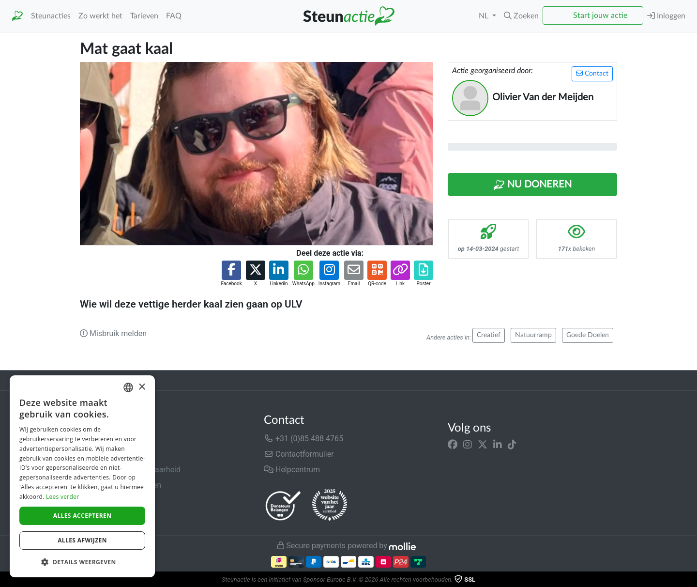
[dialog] (82, 476)
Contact (592, 73)
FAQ (174, 16)
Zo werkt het (100, 16)
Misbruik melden (113, 333)
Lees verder (62, 497)
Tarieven (144, 16)
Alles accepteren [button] (82, 515)
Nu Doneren (532, 185)
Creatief (488, 335)
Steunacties (51, 16)
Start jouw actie (600, 15)
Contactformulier (299, 454)
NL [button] (484, 16)
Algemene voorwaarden (120, 485)
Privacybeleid (102, 500)
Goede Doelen (587, 335)
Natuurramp (533, 335)
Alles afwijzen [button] (82, 540)
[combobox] (128, 387)
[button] (521, 16)
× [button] (141, 387)
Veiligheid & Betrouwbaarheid (130, 469)
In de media (100, 454)
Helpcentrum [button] (292, 469)
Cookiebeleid (102, 516)
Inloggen (666, 16)
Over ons (95, 438)
